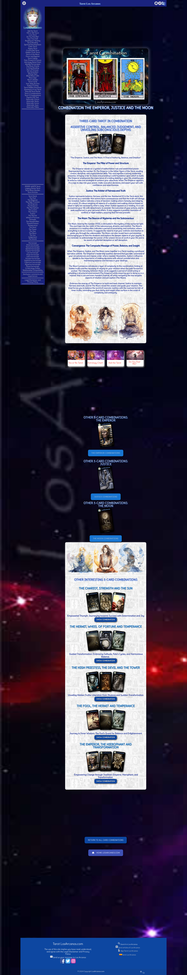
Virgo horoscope (32, 255)
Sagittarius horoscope (32, 260)
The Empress (32, 204)
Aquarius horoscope (32, 264)
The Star (32, 231)
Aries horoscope (32, 245)
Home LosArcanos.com (106, 852)
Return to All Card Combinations (105, 840)
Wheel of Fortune (32, 217)
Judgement (32, 237)
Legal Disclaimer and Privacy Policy (33, 281)
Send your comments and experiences (32, 275)
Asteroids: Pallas (33, 107)
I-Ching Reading (32, 68)
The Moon (32, 233)
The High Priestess (33, 202)
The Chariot (32, 212)
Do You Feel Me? (33, 37)
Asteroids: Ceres (32, 103)
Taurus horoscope (32, 247)
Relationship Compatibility (33, 270)
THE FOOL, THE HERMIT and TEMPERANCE (106, 706)
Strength (32, 219)
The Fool (32, 198)
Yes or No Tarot (75, 362)
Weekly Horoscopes (32, 64)
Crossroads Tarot (32, 50)
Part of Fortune (32, 70)
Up (142, 972)
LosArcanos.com (98, 971)
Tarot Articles (33, 192)
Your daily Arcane (32, 84)
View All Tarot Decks (32, 91)
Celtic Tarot (32, 46)
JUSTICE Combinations (105, 497)
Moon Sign (33, 78)
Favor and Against (33, 56)
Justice (32, 214)
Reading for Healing (32, 41)
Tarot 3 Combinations (33, 95)
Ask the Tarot (33, 31)
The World (33, 239)
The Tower (33, 229)
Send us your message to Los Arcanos (68, 957)
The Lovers (32, 210)
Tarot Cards (32, 82)
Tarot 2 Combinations (33, 93)
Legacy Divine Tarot (32, 188)
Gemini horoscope (33, 249)
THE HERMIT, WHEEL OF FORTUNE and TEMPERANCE (106, 626)
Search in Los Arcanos (127, 944)
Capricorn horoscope (33, 262)
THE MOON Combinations (105, 538)
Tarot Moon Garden (32, 190)
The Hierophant (33, 208)
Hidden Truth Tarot (33, 52)
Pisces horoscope (32, 266)
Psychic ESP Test (32, 97)
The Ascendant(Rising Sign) (32, 73)
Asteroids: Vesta (33, 101)
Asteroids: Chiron (32, 99)
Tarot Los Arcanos (89, 3)
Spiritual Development (32, 45)
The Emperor (33, 206)
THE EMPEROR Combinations (105, 453)
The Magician (33, 200)
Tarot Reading (32, 43)
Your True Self (32, 39)
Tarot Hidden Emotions (32, 87)
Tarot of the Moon (32, 54)
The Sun (33, 235)
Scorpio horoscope (32, 258)
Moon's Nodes (32, 80)
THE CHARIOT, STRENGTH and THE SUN (105, 588)
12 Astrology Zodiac (32, 268)
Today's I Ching (32, 85)
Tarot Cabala (32, 58)
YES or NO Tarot (33, 33)
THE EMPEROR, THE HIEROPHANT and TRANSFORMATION (106, 745)
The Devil (32, 227)
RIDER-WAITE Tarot (32, 186)
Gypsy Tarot (32, 48)
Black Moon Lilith (32, 76)
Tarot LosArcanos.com (68, 944)
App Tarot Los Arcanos (127, 951)
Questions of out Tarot (32, 89)
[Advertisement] (32, 146)
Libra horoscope (32, 256)
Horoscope (32, 243)
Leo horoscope (32, 253)
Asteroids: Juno (32, 105)
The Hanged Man (32, 221)
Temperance (32, 225)
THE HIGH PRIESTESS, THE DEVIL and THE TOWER (106, 667)
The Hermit (32, 215)
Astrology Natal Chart (32, 62)
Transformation (33, 223)
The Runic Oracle (32, 66)
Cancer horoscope (33, 251)
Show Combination (105, 620)
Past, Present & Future (32, 60)
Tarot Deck (32, 196)
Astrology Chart (95, 362)
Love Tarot (33, 35)
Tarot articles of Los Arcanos (127, 947)
